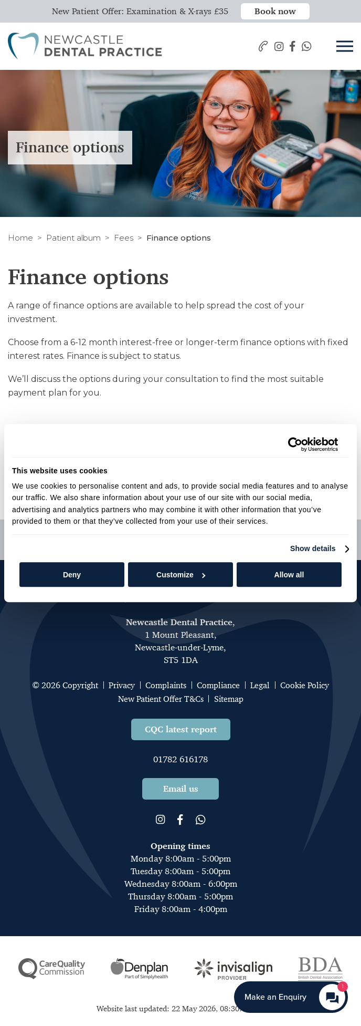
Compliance (218, 685)
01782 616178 (180, 759)
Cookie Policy (304, 685)
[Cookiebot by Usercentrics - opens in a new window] (292, 444)
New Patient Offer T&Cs (161, 698)
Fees (123, 238)
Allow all (289, 575)
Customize (180, 575)
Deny (72, 575)
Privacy (122, 685)
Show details (313, 549)
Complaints (165, 685)
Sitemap (228, 698)
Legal (260, 685)
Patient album (73, 238)
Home (20, 238)
